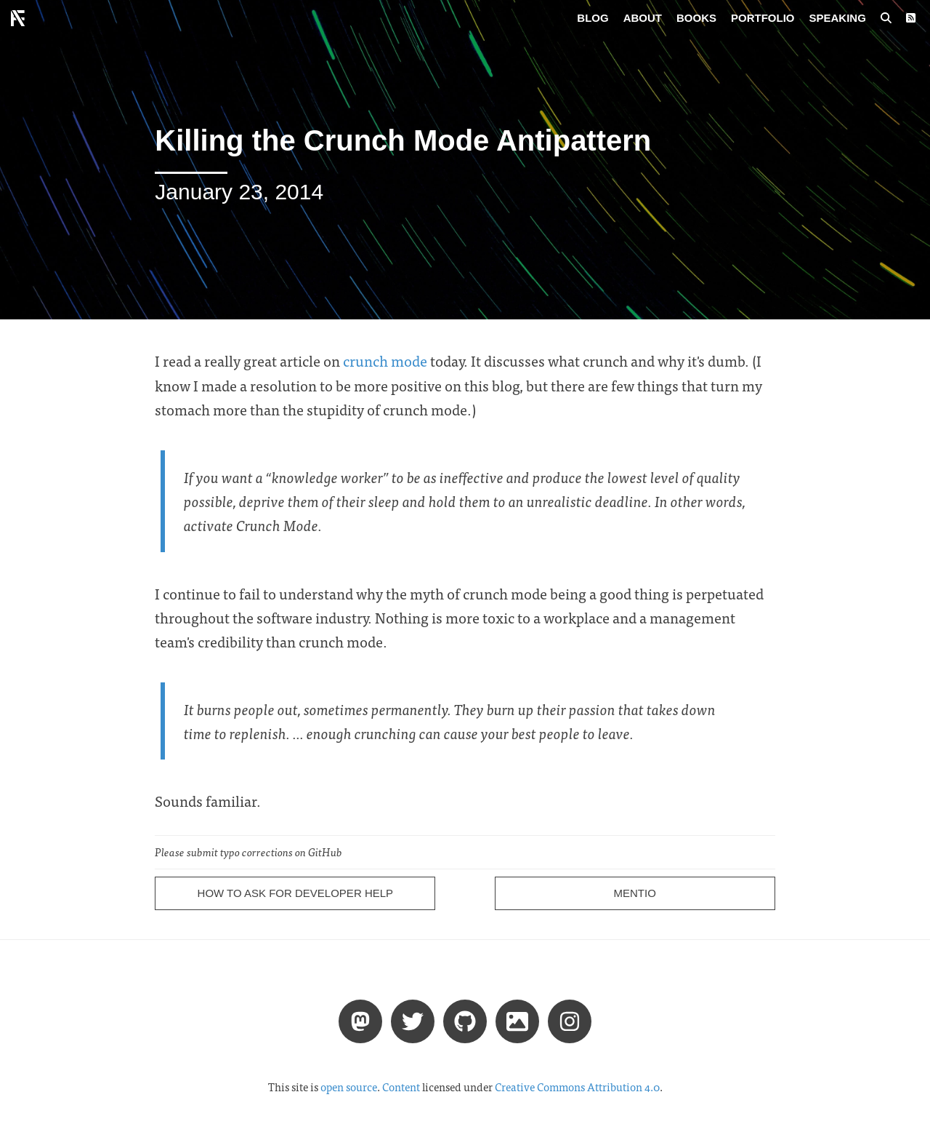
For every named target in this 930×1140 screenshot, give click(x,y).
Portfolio (763, 18)
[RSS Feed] (911, 18)
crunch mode (385, 360)
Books (696, 18)
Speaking (837, 18)
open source (348, 1087)
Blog (592, 18)
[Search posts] (886, 18)
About (642, 18)
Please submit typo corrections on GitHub (248, 852)
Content (401, 1087)
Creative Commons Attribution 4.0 (577, 1087)
